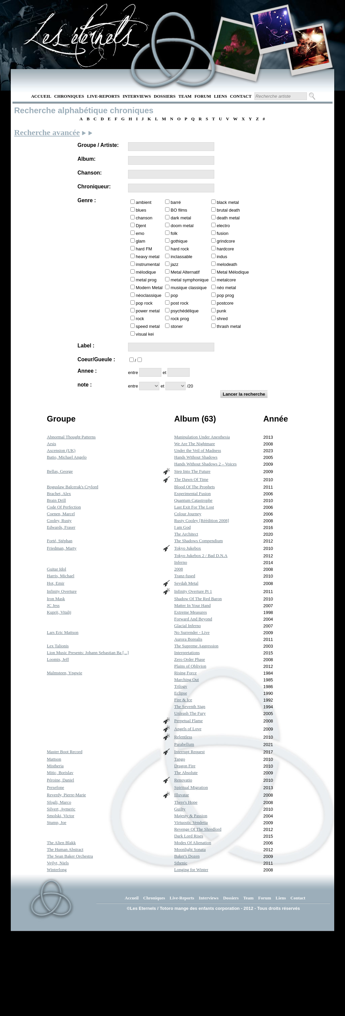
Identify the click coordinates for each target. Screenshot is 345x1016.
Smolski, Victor (60, 815)
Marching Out (186, 679)
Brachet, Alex (59, 493)
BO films (178, 210)
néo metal (226, 287)
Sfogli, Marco (59, 802)
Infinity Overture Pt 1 (193, 591)
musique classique (188, 287)
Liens (220, 96)
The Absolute (186, 772)
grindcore (226, 241)
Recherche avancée (47, 132)
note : (84, 385)
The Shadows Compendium (198, 540)
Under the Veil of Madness (197, 450)
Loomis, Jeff (58, 659)
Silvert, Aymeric (61, 808)
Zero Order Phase (189, 659)
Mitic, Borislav (60, 772)
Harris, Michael (60, 575)
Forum (202, 96)
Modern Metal (149, 287)
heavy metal (147, 256)
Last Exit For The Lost (194, 507)
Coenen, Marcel (61, 513)
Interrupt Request (189, 751)
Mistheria (55, 765)
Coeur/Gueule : (96, 359)
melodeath (227, 264)
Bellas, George (60, 471)
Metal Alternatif (184, 272)
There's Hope (185, 802)
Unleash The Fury (190, 713)
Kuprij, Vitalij (59, 612)
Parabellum (184, 744)
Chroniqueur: (94, 186)
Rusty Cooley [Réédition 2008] (201, 520)
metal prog (146, 279)
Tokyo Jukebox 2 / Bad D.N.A (200, 555)
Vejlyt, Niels (58, 862)
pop (174, 295)
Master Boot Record (64, 751)
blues (141, 210)
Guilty (179, 808)
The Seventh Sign (189, 706)
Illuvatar (181, 794)
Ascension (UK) (61, 450)
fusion (222, 233)
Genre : (86, 200)
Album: (86, 159)
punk (221, 310)
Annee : (87, 371)
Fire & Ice (183, 699)
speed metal (148, 326)
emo (140, 233)
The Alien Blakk (61, 842)
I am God (182, 527)
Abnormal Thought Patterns (71, 436)
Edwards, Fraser (61, 527)
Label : (85, 345)
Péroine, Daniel (60, 779)
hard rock (179, 248)
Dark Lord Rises (188, 835)
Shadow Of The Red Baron (198, 598)
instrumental (148, 264)
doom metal (181, 225)
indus (222, 256)
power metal (148, 310)
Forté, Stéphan (59, 540)
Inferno (180, 562)
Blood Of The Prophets (194, 486)
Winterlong (57, 869)
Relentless (183, 736)
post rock (179, 303)
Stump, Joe (56, 822)
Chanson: (89, 173)
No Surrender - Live (192, 632)
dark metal (180, 217)
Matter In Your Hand (192, 605)
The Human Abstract (65, 849)
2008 (178, 569)
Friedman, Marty (61, 548)
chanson (144, 217)
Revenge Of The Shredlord (197, 829)
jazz (174, 264)
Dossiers (165, 96)
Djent (141, 225)
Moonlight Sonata (190, 849)
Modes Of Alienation (192, 842)
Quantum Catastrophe (193, 500)
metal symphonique (189, 279)
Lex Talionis (58, 645)
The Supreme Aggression (196, 645)
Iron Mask (56, 598)
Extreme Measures (190, 612)
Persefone (55, 787)
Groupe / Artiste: (98, 145)
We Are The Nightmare (194, 443)
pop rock (144, 303)
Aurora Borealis (188, 639)
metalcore (226, 279)
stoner (176, 326)
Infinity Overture (61, 591)
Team (185, 96)
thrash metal (229, 326)
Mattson (54, 759)
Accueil (41, 96)
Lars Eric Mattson (63, 632)
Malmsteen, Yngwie (64, 672)
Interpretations (187, 652)
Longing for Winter (191, 869)
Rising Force (185, 672)
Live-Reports (103, 96)
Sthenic (180, 862)
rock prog (179, 318)
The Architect (186, 533)
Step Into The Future (192, 471)
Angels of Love (187, 728)
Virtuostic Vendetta (191, 822)
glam (140, 241)
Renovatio (183, 779)
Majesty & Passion (190, 815)
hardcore (225, 248)
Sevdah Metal (186, 583)
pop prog (225, 295)
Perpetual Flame (188, 720)
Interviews (137, 96)
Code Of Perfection (64, 507)
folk (173, 233)
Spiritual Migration (191, 787)
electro (223, 225)
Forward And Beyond (193, 618)
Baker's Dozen (187, 856)
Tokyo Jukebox (187, 548)
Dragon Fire (184, 765)
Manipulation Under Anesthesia (202, 436)
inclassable (181, 256)
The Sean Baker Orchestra (70, 856)
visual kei (145, 334)
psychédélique (184, 310)
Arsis (51, 443)
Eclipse (180, 693)
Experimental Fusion (192, 493)
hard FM (144, 248)
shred (222, 318)
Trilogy (180, 686)
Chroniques (69, 96)
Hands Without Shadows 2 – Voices (205, 463)
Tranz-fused (184, 575)
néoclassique (148, 295)
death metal (228, 217)
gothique (178, 241)
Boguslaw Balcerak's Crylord (72, 486)
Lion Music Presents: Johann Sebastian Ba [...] (88, 652)
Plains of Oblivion (190, 666)
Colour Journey (187, 513)
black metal (228, 202)
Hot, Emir (55, 583)
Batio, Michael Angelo (67, 457)
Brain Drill (56, 500)
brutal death (228, 210)
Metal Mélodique (233, 272)
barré (175, 202)
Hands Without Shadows (196, 457)
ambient (143, 202)
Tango (179, 759)
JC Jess (53, 605)
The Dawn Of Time (191, 479)
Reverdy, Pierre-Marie (66, 794)
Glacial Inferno (187, 625)
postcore (225, 303)
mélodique (146, 272)
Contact (241, 96)
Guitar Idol (56, 569)
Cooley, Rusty (59, 520)
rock (140, 318)
